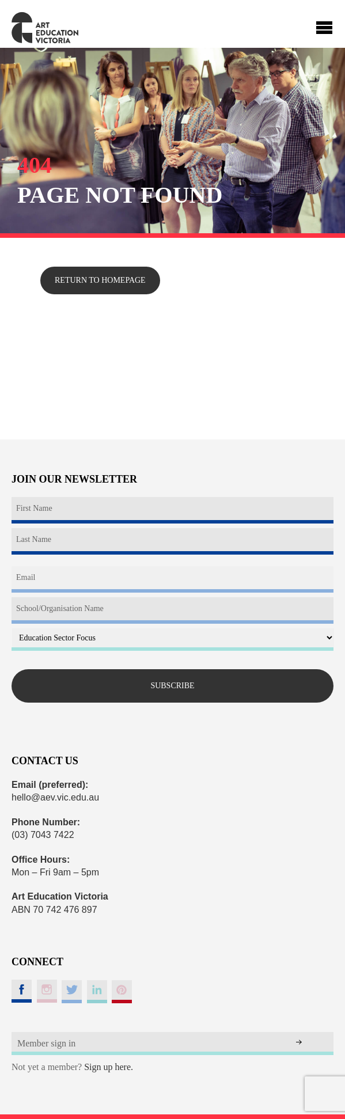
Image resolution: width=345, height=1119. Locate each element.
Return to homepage (100, 280)
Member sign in (46, 1043)
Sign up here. (108, 1067)
